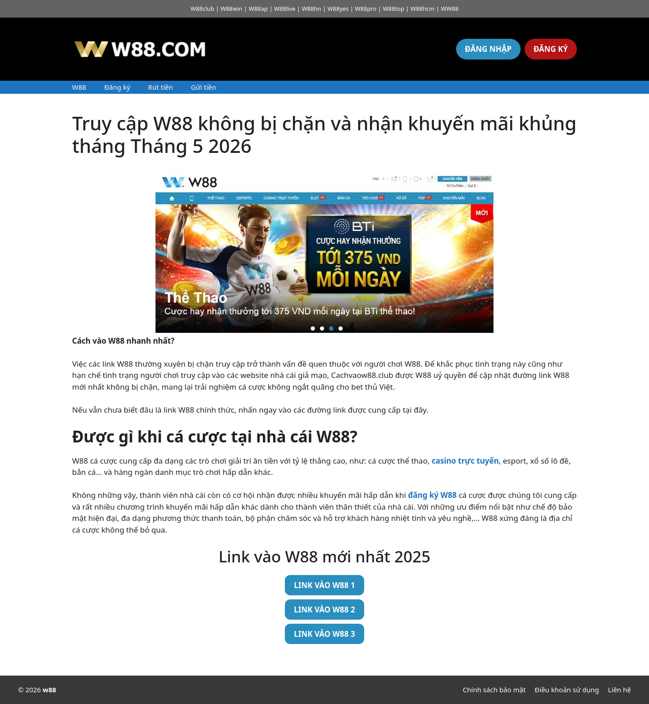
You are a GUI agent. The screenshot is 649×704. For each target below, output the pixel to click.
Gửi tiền (203, 87)
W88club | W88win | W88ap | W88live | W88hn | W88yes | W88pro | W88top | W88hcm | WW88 (324, 9)
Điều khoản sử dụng (567, 689)
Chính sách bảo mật (494, 689)
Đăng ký (117, 87)
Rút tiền (160, 87)
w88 (49, 689)
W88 (79, 87)
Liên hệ (619, 689)
